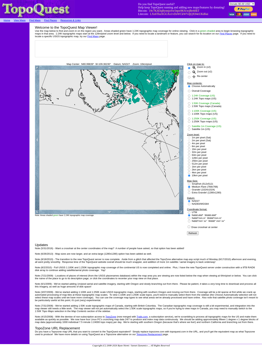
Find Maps (35, 20)
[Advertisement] (14, 77)
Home (7, 20)
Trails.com (142, 316)
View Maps (20, 20)
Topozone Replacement (149, 334)
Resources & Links (70, 20)
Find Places (50, 20)
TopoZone (110, 316)
